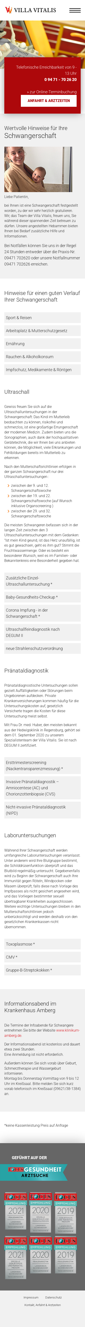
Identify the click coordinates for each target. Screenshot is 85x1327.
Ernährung (15, 343)
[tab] (42, 317)
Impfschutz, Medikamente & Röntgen (39, 369)
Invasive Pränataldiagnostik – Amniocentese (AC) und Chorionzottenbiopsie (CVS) (32, 787)
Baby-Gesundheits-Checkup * (32, 597)
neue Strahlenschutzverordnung (34, 648)
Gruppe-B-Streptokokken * (29, 970)
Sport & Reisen (19, 317)
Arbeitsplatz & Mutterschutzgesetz (36, 330)
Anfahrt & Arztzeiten (49, 101)
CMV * (11, 957)
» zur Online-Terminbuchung (52, 91)
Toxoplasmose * (20, 944)
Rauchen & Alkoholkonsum (29, 356)
